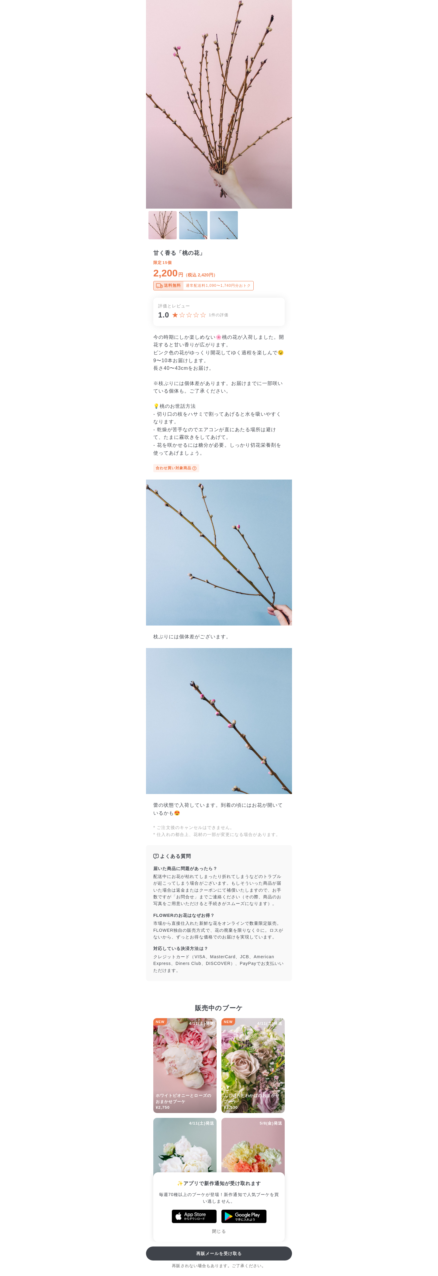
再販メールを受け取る (219, 1253)
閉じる (219, 1231)
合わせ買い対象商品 (176, 468)
